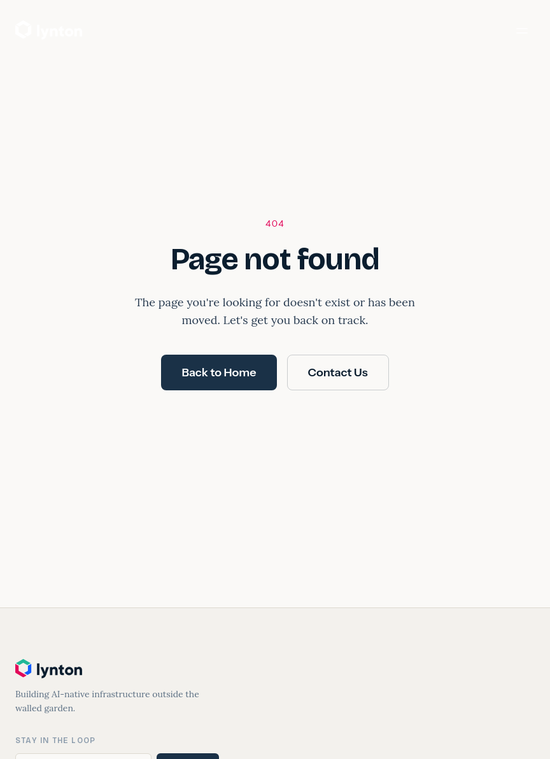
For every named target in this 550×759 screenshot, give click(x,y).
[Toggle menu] (522, 30)
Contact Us (338, 372)
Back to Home (218, 372)
